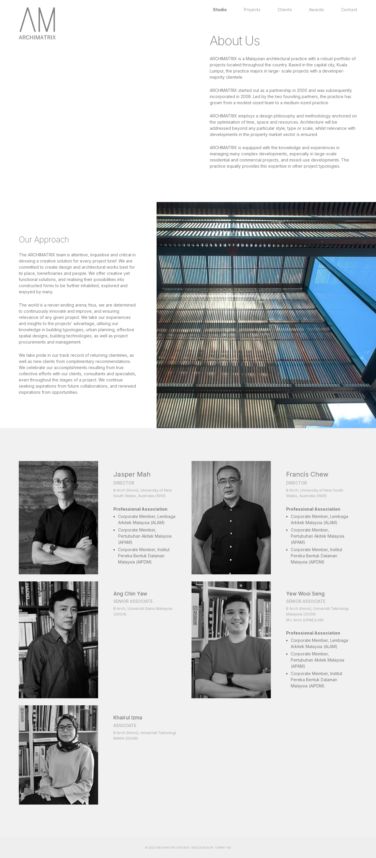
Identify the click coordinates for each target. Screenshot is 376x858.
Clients (285, 9)
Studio (220, 9)
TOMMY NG (223, 847)
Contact (349, 9)
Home (111, 23)
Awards (316, 9)
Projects (252, 9)
